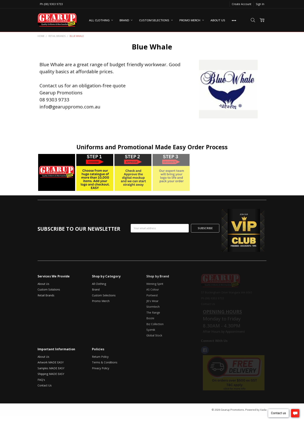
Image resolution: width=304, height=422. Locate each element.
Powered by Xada (255, 409)
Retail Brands (46, 295)
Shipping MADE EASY (51, 374)
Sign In (260, 4)
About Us (217, 20)
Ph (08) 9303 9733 (51, 4)
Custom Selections (156, 20)
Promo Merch (191, 20)
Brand (126, 20)
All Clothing (101, 20)
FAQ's (41, 380)
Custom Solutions (49, 289)
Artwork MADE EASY (51, 362)
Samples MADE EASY (51, 368)
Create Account (241, 4)
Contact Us (45, 385)
